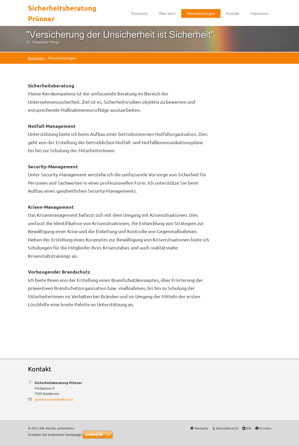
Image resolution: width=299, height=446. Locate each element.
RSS (248, 428)
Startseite (139, 13)
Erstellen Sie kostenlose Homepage (54, 435)
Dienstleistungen (201, 13)
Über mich (167, 13)
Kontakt (232, 13)
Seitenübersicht (227, 428)
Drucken (265, 428)
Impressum (259, 13)
